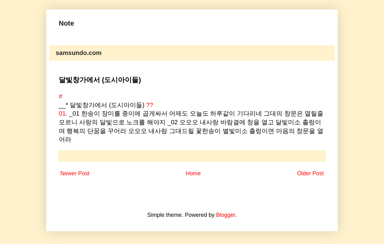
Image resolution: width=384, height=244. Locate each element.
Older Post (310, 173)
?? (149, 105)
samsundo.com (79, 52)
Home (193, 173)
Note (66, 23)
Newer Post (74, 173)
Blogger (225, 215)
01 (62, 113)
